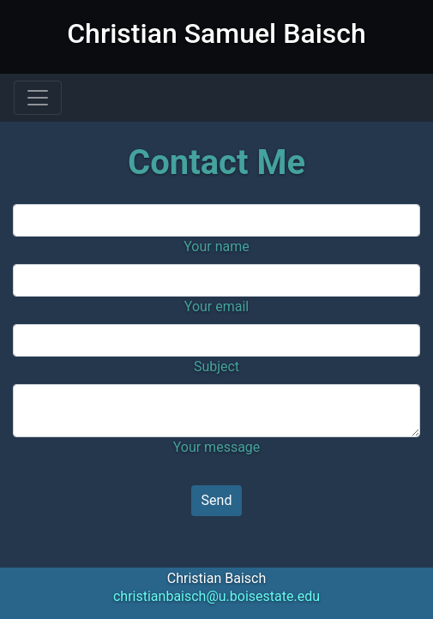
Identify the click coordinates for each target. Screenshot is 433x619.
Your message (217, 447)
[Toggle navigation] (38, 98)
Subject (216, 366)
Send (216, 500)
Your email (216, 306)
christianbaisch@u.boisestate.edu (216, 596)
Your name (216, 246)
